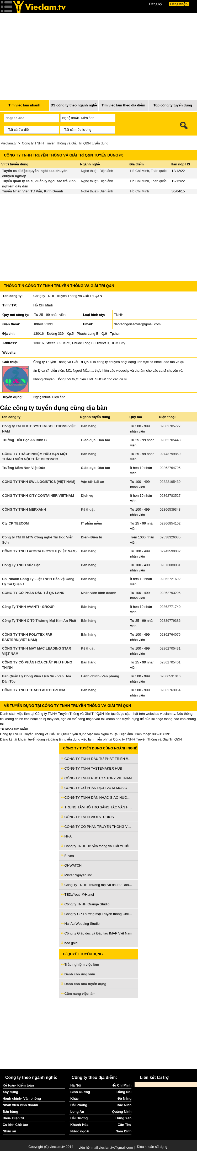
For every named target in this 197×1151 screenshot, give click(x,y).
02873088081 (170, 565)
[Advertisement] (98, 1033)
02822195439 (170, 482)
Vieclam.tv (9, 143)
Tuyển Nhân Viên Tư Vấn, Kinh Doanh (32, 191)
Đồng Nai (123, 1092)
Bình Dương (80, 1092)
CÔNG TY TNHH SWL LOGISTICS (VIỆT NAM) (38, 482)
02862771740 (170, 607)
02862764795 (170, 468)
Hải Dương (79, 1118)
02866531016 (170, 676)
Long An (77, 1112)
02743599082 (170, 551)
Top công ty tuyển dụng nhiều (172, 107)
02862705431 (170, 648)
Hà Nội (75, 1085)
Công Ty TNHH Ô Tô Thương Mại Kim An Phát (39, 621)
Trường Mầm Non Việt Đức (23, 468)
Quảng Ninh (121, 1112)
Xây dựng (10, 1092)
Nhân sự (9, 1131)
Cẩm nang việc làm (80, 994)
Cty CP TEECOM (15, 523)
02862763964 (170, 690)
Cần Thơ (124, 1125)
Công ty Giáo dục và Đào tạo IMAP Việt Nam (98, 933)
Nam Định (123, 1131)
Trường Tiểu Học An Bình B (24, 440)
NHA (68, 836)
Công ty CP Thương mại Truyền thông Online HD (99, 914)
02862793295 (170, 593)
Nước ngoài (79, 1131)
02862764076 (170, 634)
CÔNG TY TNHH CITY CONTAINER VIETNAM (38, 496)
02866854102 (170, 523)
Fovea (69, 856)
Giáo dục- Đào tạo (95, 440)
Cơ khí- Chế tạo (15, 1125)
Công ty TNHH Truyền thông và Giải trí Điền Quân (99, 846)
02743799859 (170, 454)
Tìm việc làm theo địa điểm (123, 105)
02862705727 (170, 426)
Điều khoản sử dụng (152, 1147)
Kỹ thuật (87, 509)
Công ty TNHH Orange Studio (87, 904)
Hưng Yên (123, 1118)
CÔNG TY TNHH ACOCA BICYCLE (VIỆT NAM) (39, 551)
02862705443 (170, 440)
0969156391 (43, 324)
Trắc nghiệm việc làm (85, 965)
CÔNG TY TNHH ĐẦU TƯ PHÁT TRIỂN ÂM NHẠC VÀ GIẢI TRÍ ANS (99, 759)
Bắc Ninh (124, 1105)
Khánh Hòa (79, 1125)
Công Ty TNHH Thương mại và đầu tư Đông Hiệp (99, 885)
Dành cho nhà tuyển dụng (86, 984)
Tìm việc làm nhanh (24, 105)
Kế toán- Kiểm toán (18, 1085)
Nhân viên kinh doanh (98, 593)
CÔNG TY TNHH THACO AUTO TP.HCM (33, 690)
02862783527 (170, 496)
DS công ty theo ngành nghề (74, 105)
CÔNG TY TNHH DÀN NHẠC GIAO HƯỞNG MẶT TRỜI (99, 797)
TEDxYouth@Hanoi (79, 894)
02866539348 (170, 509)
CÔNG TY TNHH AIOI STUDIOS (89, 817)
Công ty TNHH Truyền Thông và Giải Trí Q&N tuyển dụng (65, 143)
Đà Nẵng (124, 1098)
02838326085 (170, 537)
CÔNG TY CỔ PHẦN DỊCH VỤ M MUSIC (96, 788)
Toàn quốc (159, 171)
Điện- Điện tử (91, 537)
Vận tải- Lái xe (92, 482)
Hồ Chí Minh (139, 171)
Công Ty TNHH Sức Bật (21, 565)
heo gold (71, 943)
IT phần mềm (91, 523)
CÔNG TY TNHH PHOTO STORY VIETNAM (98, 778)
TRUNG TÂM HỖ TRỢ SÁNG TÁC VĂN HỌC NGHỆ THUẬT (99, 807)
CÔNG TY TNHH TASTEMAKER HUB (93, 768)
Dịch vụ (87, 496)
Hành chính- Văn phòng (100, 676)
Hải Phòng (78, 1105)
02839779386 (170, 621)
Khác (74, 1098)
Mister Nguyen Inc (78, 875)
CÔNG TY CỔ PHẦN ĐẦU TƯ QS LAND (33, 593)
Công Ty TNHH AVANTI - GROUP (28, 607)
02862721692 (170, 579)
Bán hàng (88, 426)
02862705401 (170, 662)
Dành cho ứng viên (80, 974)
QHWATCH (73, 865)
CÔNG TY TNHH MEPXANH (24, 509)
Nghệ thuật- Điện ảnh (97, 171)
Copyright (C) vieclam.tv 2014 (50, 1147)
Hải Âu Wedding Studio (82, 924)
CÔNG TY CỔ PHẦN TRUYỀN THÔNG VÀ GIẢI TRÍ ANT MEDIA (99, 827)
